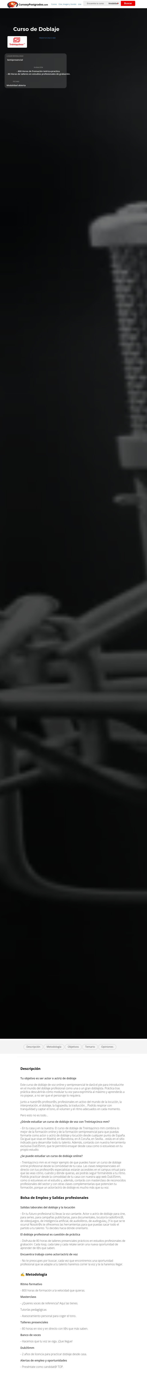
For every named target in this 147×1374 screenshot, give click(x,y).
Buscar (128, 3)
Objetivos (73, 1046)
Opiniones (107, 1046)
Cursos (54, 4)
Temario (90, 1046)
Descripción (33, 1046)
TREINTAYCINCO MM (47, 38)
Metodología (54, 1046)
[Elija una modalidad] (116, 3)
